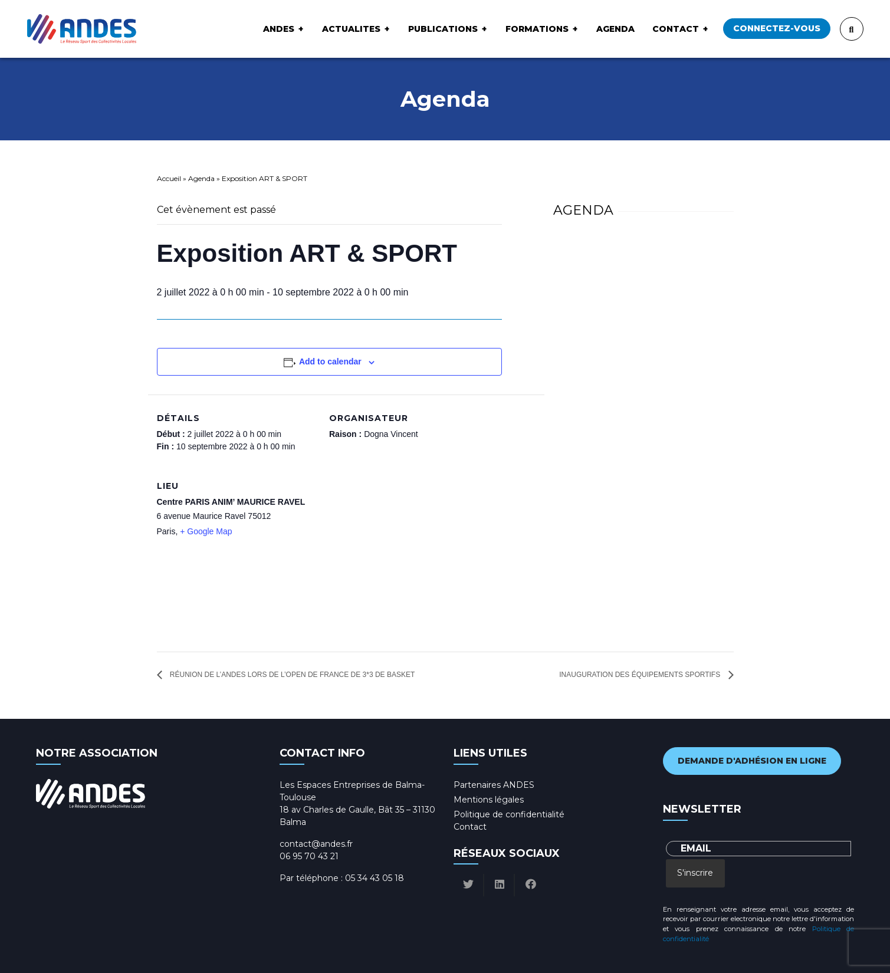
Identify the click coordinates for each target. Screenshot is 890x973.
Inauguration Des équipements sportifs (640, 674)
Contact (675, 29)
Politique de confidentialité (509, 814)
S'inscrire (695, 872)
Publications (443, 29)
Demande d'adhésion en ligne (752, 760)
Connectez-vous (776, 28)
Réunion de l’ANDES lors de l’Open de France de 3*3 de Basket (291, 674)
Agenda (615, 29)
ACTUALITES (351, 29)
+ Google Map (206, 531)
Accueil (169, 178)
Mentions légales (489, 799)
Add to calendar (330, 361)
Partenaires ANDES (494, 785)
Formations (537, 29)
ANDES (278, 29)
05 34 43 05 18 (374, 878)
